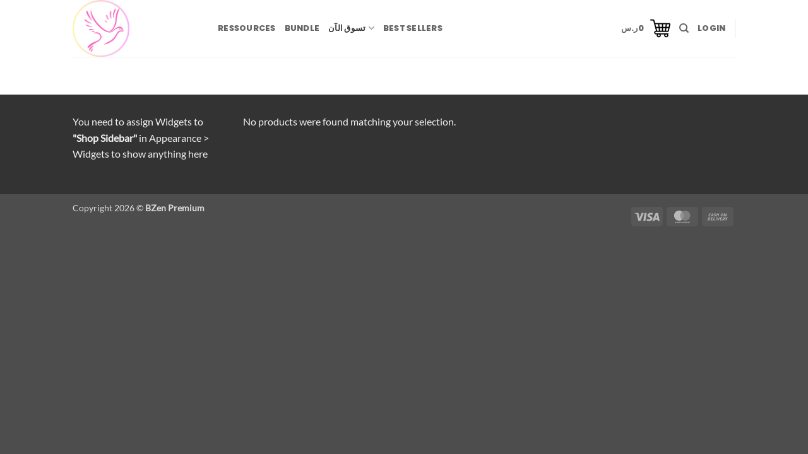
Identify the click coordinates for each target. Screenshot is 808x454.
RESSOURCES (247, 28)
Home (90, 82)
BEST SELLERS (413, 28)
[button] (645, 28)
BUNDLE (302, 28)
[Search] (684, 28)
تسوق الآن (351, 28)
